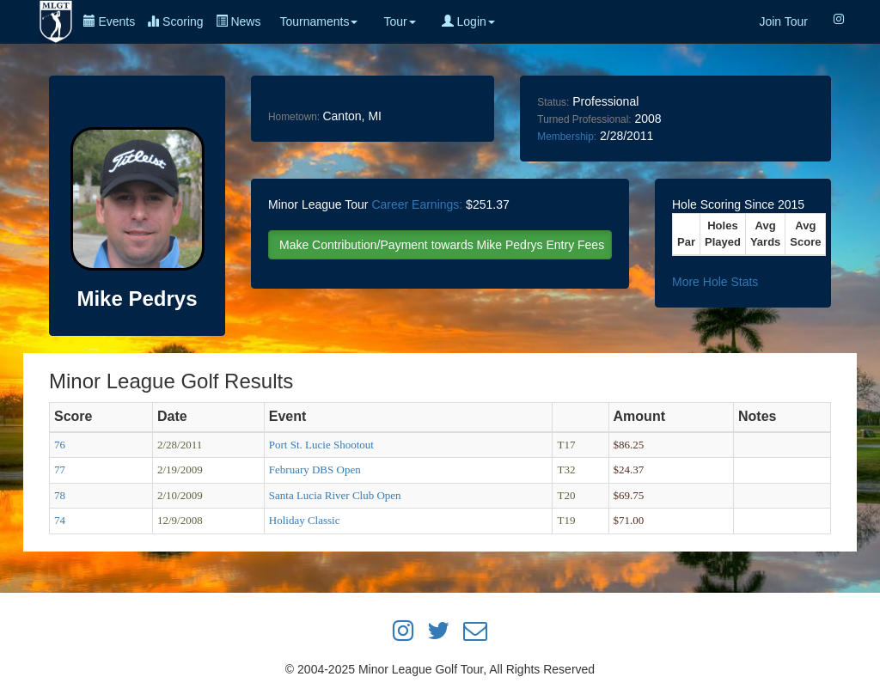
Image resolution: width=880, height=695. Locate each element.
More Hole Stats (715, 282)
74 (59, 520)
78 (59, 495)
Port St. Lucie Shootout (321, 444)
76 (59, 444)
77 (59, 469)
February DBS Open (315, 469)
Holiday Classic (304, 520)
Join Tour (783, 21)
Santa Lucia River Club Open (335, 495)
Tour (399, 21)
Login (468, 21)
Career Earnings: (416, 204)
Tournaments (318, 21)
